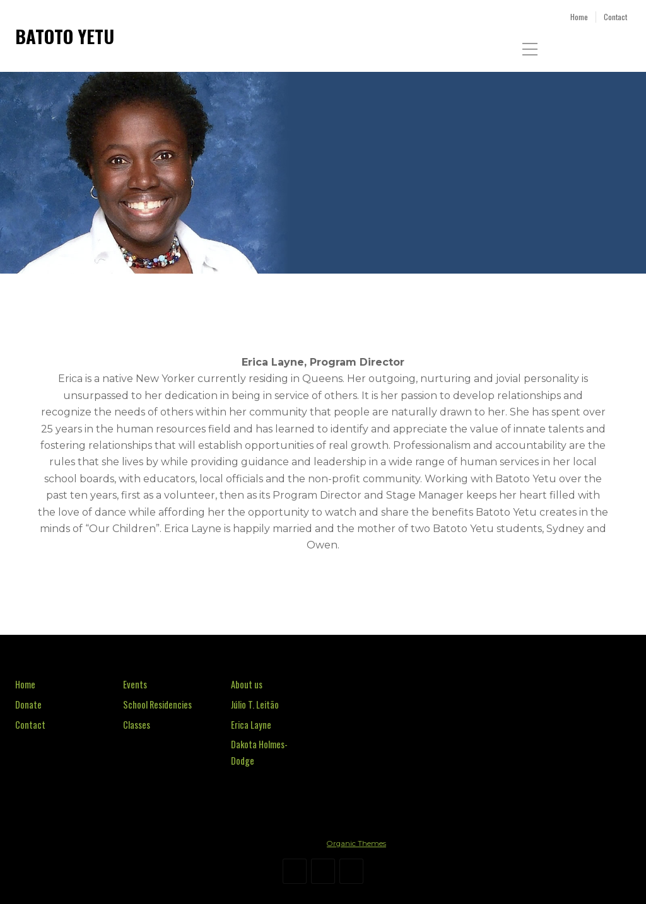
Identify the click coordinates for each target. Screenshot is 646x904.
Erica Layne (251, 724)
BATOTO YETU (64, 36)
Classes (136, 724)
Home (25, 684)
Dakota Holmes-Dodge (259, 752)
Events (135, 684)
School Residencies (157, 704)
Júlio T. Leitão (255, 704)
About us (246, 684)
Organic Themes (356, 843)
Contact (30, 724)
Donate (28, 704)
